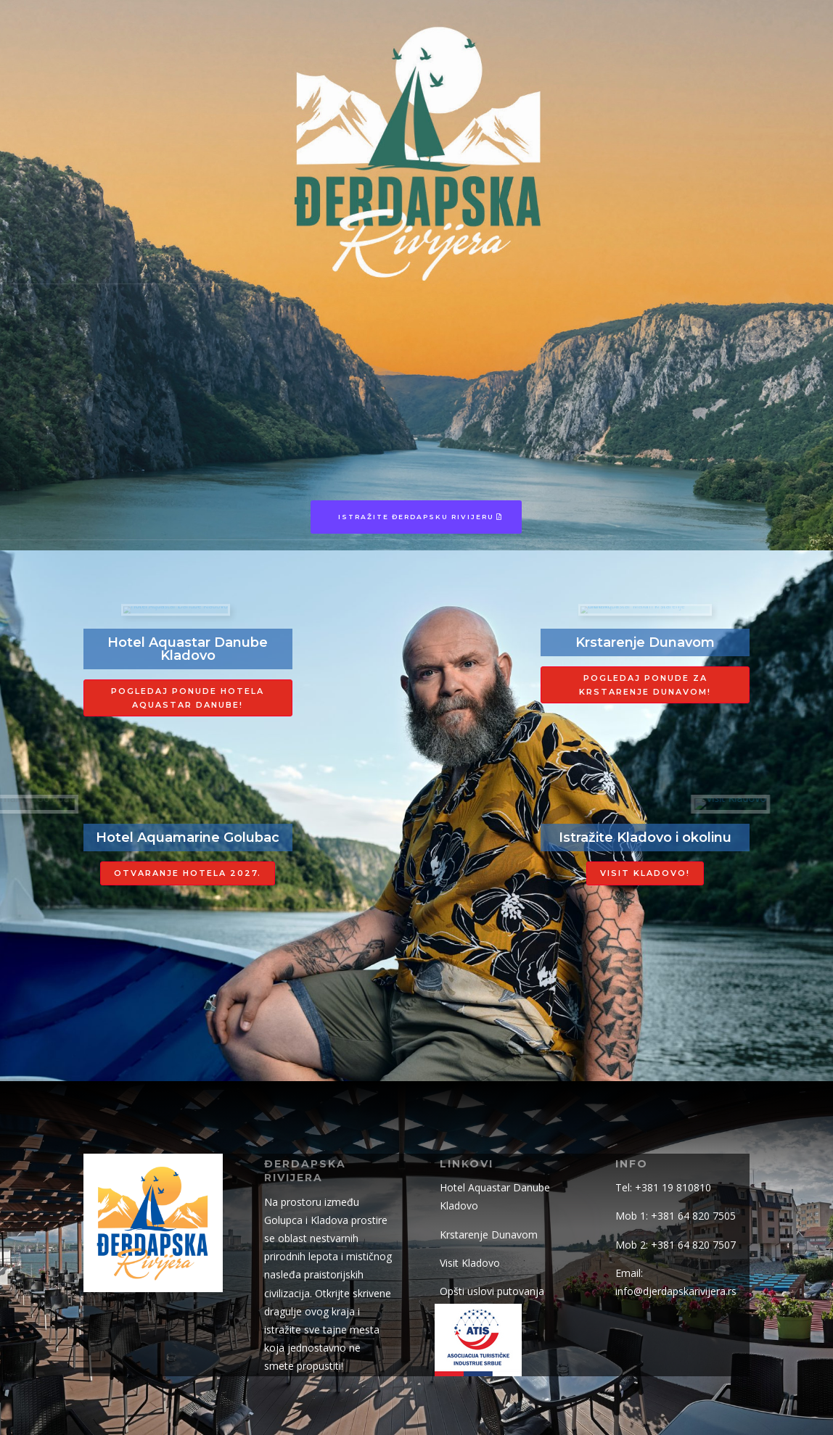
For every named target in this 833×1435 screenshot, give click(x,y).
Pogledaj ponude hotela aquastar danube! (187, 698)
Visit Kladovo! (645, 873)
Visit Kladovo (470, 1263)
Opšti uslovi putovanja (492, 1291)
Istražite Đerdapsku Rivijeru (416, 517)
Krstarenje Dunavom (489, 1234)
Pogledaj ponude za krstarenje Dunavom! (645, 685)
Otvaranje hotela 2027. (187, 873)
